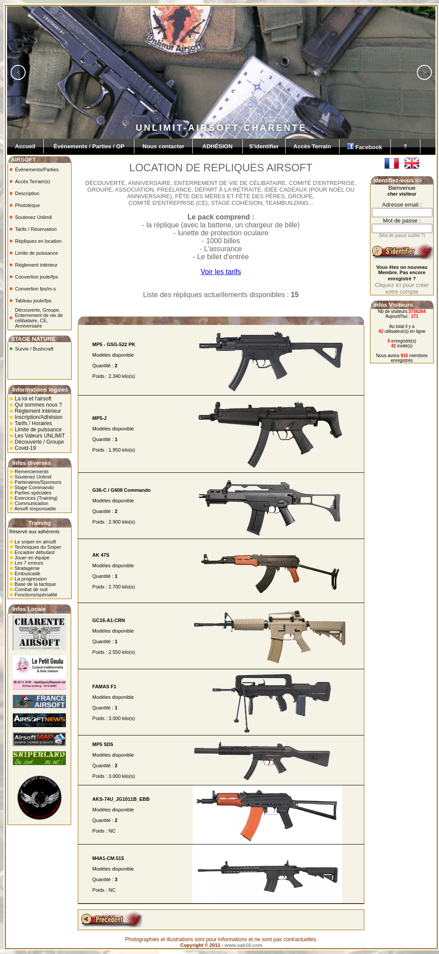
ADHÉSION (217, 146)
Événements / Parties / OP (89, 146)
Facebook (365, 147)
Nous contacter (163, 146)
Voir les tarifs (221, 271)
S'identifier (264, 146)
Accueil (25, 146)
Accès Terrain (312, 146)
